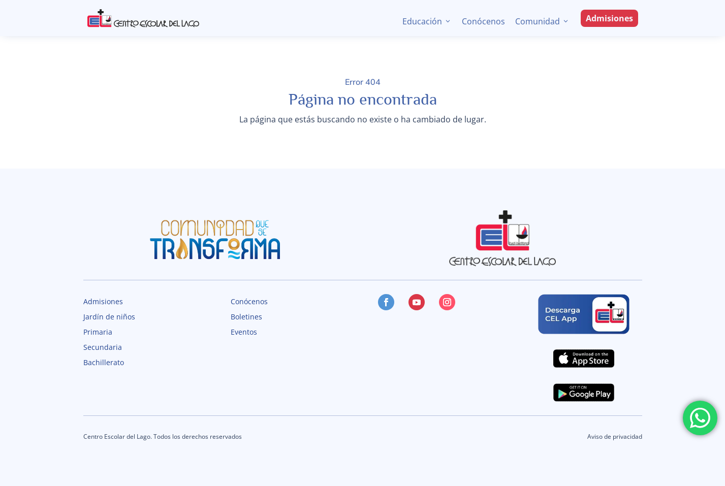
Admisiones (609, 18)
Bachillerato (103, 363)
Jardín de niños (109, 317)
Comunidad (542, 21)
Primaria (97, 333)
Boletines (246, 317)
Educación (427, 21)
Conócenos (483, 21)
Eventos (244, 333)
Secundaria (102, 348)
